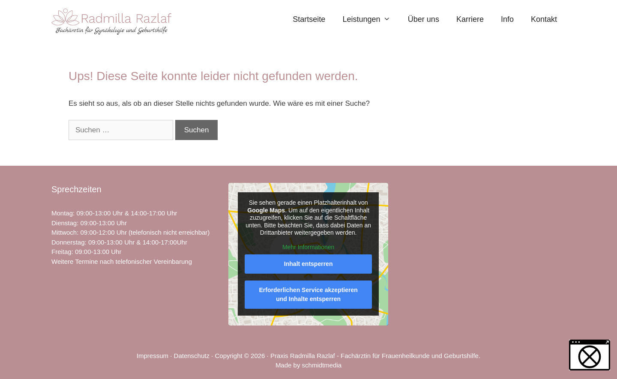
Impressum (152, 355)
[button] (589, 355)
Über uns (423, 19)
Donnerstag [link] (68, 242)
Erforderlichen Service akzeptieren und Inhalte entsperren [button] (308, 295)
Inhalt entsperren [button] (308, 264)
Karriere (470, 19)
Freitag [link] (61, 251)
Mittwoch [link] (64, 232)
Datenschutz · (194, 355)
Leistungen (370, 19)
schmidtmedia (322, 365)
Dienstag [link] (64, 223)
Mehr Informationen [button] (308, 247)
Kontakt (544, 19)
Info (507, 19)
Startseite (309, 19)
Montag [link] (62, 213)
